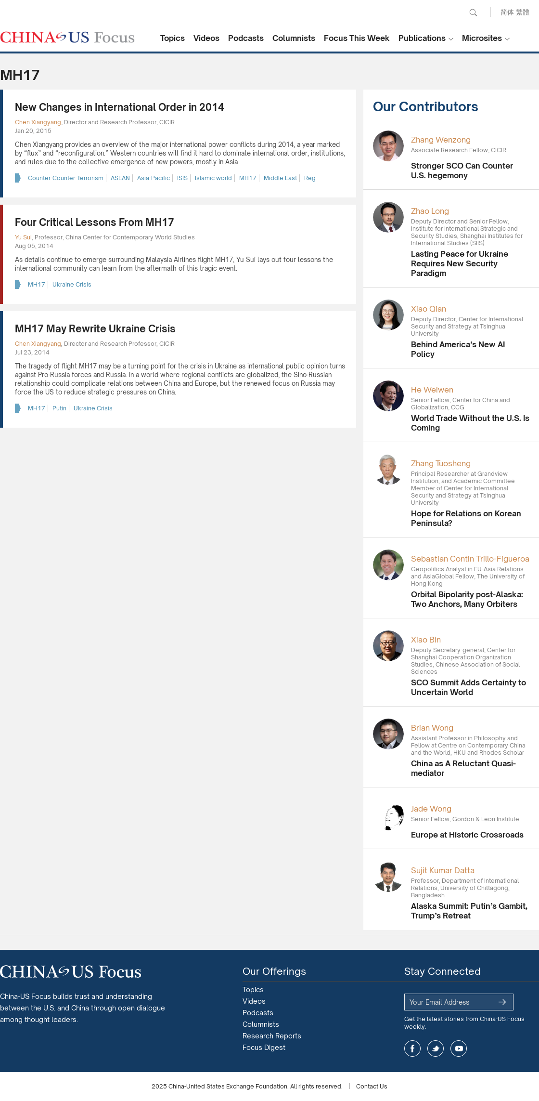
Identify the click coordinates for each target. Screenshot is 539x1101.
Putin (59, 408)
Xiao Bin (426, 639)
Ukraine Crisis (71, 284)
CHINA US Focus (67, 37)
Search (473, 12)
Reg (310, 178)
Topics (172, 38)
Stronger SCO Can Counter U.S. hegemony (462, 170)
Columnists (293, 38)
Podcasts (246, 38)
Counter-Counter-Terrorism (65, 178)
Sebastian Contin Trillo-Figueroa (470, 559)
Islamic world (213, 178)
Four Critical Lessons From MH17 (94, 222)
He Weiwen (432, 389)
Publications (422, 38)
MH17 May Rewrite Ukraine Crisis (95, 329)
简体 (507, 12)
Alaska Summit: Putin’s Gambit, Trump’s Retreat (469, 910)
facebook (412, 1048)
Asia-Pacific (153, 178)
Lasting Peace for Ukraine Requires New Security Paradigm (459, 263)
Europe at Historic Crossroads (467, 834)
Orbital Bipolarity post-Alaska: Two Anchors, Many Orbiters (467, 599)
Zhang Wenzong (441, 139)
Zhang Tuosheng (441, 463)
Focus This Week (357, 38)
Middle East (280, 178)
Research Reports (272, 1036)
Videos (206, 38)
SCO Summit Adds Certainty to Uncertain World (468, 687)
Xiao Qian (428, 309)
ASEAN (120, 178)
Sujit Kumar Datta (443, 870)
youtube (458, 1048)
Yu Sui (23, 237)
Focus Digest (264, 1047)
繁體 (522, 12)
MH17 (248, 178)
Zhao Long (430, 211)
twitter (435, 1048)
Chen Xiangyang (38, 122)
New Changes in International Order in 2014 (119, 107)
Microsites (482, 38)
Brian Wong (432, 728)
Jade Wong (431, 808)
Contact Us (371, 1086)
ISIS (182, 178)
